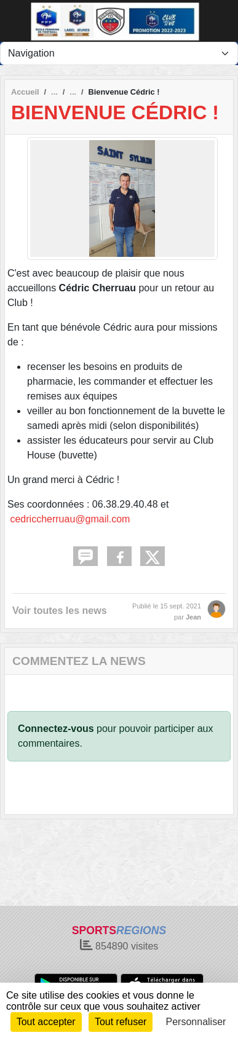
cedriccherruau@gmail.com (70, 519)
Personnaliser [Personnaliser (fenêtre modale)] (196, 1021)
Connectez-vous (56, 728)
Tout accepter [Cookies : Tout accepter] (46, 1021)
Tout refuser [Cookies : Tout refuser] (120, 1021)
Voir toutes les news (59, 610)
